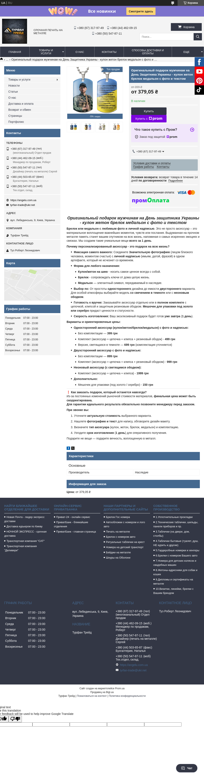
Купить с (148, 119)
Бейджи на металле (118, 552)
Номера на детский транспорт (125, 547)
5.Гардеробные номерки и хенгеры (177, 550)
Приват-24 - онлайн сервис (73, 517)
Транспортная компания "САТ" (25, 541)
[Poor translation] (15, 719)
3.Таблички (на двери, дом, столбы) (171, 533)
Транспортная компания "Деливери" (20, 548)
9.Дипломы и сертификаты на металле (173, 581)
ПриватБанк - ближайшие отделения (71, 524)
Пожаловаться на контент (92, 695)
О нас (80, 52)
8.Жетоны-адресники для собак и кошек (175, 572)
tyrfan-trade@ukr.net (22, 205)
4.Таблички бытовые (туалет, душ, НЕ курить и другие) (176, 543)
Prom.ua (119, 688)
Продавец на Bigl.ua (102, 692)
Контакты (109, 52)
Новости (14, 85)
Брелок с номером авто (120, 536)
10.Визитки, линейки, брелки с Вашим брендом (173, 591)
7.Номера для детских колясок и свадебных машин (174, 562)
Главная (15, 52)
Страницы (15, 115)
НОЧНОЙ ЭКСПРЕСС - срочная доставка (25, 533)
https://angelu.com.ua (23, 200)
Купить (149, 111)
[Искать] (198, 36)
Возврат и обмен (19, 109)
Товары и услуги (46, 52)
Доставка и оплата (21, 103)
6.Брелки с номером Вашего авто (177, 555)
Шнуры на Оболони (118, 557)
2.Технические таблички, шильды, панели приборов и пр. (175, 524)
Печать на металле (118, 531)
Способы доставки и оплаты (148, 52)
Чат (186, 768)
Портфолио (16, 121)
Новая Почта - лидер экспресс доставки (24, 519)
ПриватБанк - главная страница (76, 531)
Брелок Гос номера (118, 517)
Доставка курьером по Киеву (24, 526)
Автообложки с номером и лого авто (124, 524)
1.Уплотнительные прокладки (174, 517)
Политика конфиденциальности (127, 695)
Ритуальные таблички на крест (125, 542)
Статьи (13, 91)
